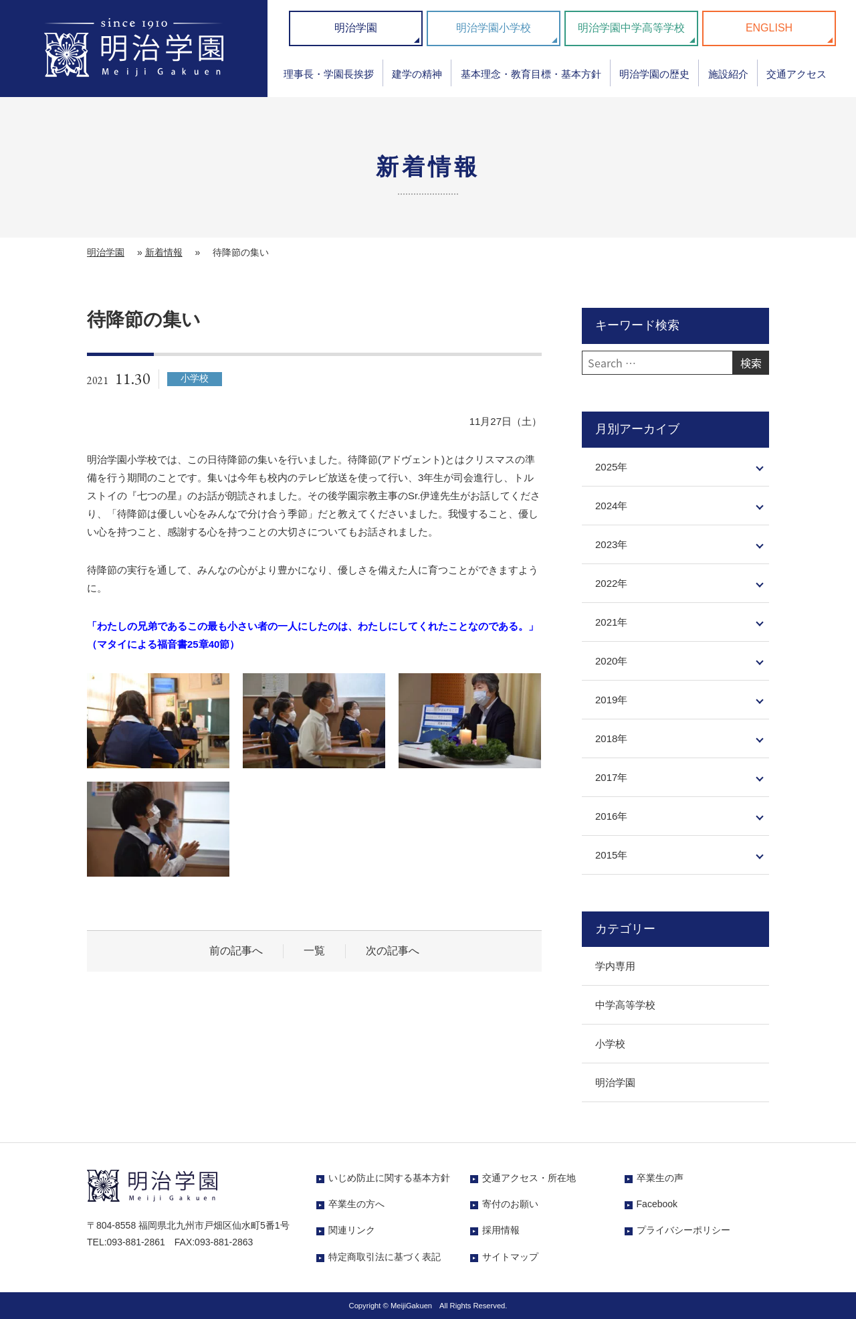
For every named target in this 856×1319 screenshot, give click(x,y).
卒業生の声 (660, 1177)
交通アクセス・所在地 (529, 1177)
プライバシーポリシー (683, 1230)
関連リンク (351, 1230)
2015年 (611, 855)
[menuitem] (328, 79)
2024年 (611, 505)
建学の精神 (417, 74)
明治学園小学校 (493, 27)
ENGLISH (769, 27)
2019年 (611, 699)
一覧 (314, 950)
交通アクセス (796, 74)
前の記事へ (236, 950)
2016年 (611, 816)
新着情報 (164, 252)
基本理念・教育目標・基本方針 (531, 74)
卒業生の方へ (356, 1204)
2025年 (611, 466)
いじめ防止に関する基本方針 (389, 1177)
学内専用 (615, 966)
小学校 (610, 1043)
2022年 (611, 583)
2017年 (611, 777)
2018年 (611, 738)
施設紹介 (728, 74)
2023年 (611, 544)
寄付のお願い (510, 1204)
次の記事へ (392, 950)
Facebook (657, 1204)
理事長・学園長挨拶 (329, 74)
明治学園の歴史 (654, 74)
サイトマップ (510, 1256)
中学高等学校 (625, 1004)
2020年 (611, 661)
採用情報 (501, 1230)
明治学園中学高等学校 (631, 27)
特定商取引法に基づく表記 (384, 1256)
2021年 (611, 622)
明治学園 (355, 27)
